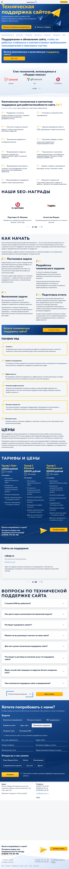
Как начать (20, 35)
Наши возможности (8, 35)
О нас (30, 865)
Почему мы (30, 35)
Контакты (36, 865)
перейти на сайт (11, 562)
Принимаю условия (44, 774)
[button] (39, 88)
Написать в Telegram (44, 27)
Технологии (41, 35)
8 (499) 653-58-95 (42, 790)
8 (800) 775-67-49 (10, 535)
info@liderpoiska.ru (42, 793)
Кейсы (22, 865)
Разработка (15, 865)
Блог (26, 865)
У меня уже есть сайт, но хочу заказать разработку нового (26, 735)
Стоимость (50, 35)
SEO (3, 865)
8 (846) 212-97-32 (42, 788)
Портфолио (60, 35)
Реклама (7, 865)
